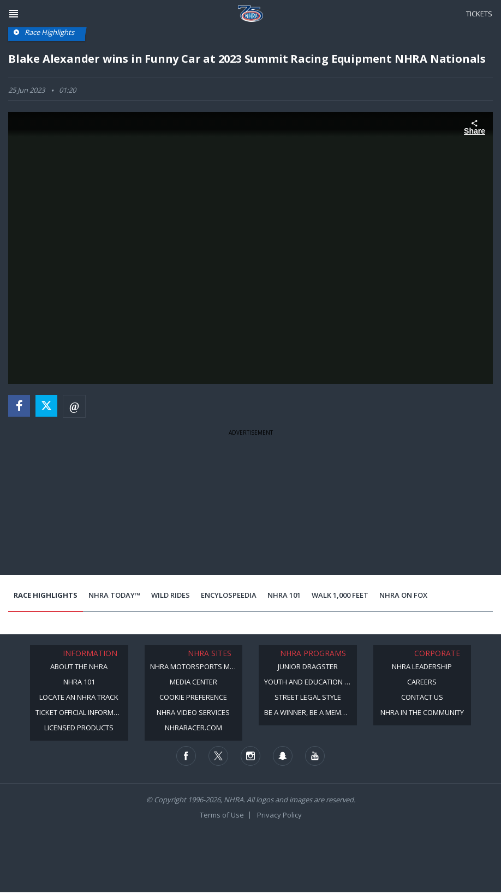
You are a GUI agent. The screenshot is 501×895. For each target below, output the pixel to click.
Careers (422, 682)
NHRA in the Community (422, 712)
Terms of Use (222, 815)
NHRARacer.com (193, 727)
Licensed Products (79, 727)
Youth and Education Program (310, 682)
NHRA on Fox (403, 595)
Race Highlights (45, 595)
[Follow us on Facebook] (186, 756)
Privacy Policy (279, 815)
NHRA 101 (284, 595)
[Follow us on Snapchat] (283, 756)
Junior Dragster (308, 666)
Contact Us (422, 697)
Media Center (193, 682)
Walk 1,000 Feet (340, 595)
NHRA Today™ (114, 595)
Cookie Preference (193, 697)
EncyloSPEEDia (229, 595)
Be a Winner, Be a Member (309, 712)
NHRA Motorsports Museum (196, 666)
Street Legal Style (308, 697)
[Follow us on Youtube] (315, 756)
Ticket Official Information (81, 712)
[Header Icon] (13, 13)
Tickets (479, 14)
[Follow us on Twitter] (218, 756)
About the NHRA (79, 666)
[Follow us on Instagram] (250, 756)
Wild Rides (170, 595)
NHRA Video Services (193, 712)
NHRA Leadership (422, 666)
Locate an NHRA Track (78, 697)
